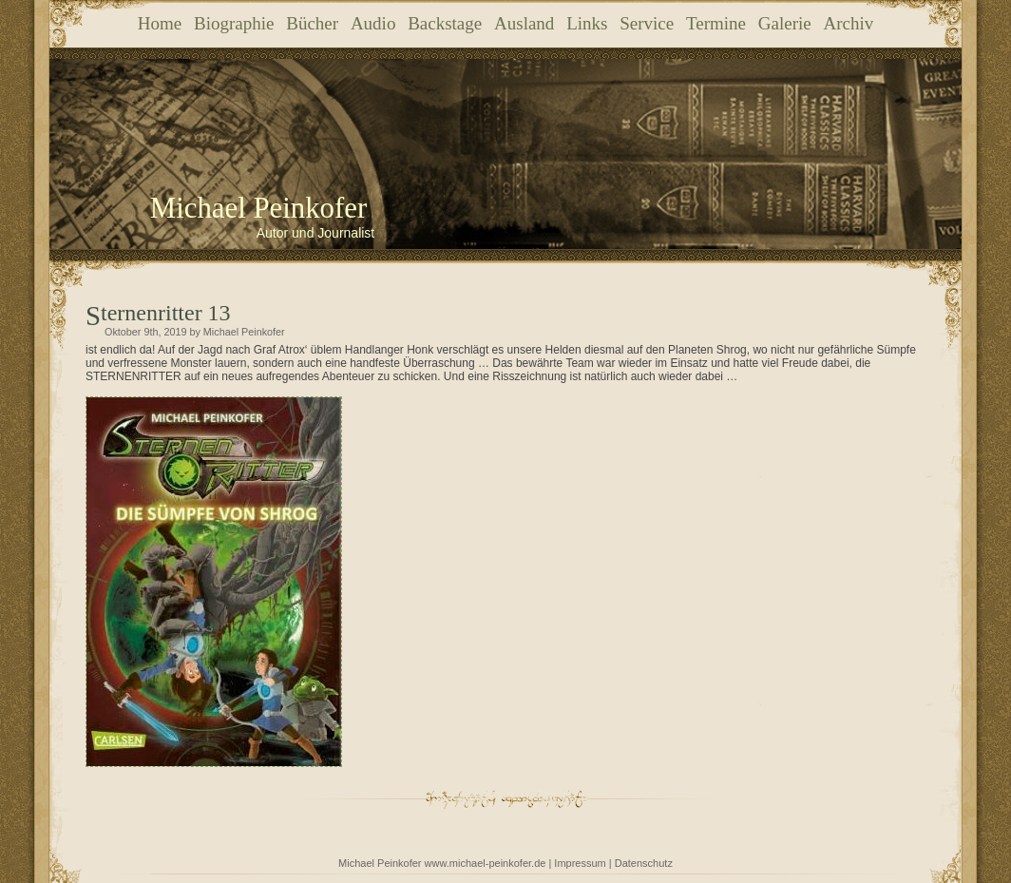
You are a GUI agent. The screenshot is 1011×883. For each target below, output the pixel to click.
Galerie (784, 23)
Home (159, 23)
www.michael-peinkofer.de (485, 863)
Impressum (579, 863)
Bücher (312, 23)
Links (586, 23)
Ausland (524, 23)
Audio (373, 23)
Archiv (848, 23)
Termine (716, 23)
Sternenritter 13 (166, 312)
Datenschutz (644, 863)
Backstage (445, 23)
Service (647, 23)
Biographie (234, 23)
